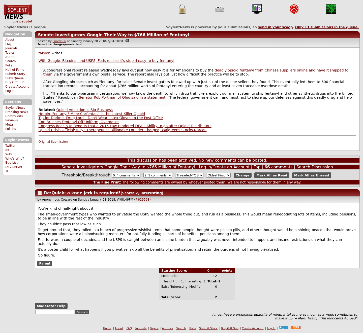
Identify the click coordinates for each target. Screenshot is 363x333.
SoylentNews (17, 14)
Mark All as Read (271, 175)
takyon (44, 53)
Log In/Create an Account (224, 167)
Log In (10, 91)
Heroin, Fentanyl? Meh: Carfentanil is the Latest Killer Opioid (92, 114)
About (9, 40)
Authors (11, 57)
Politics (10, 129)
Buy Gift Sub (14, 82)
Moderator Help (51, 306)
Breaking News (16, 112)
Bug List (11, 162)
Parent (44, 263)
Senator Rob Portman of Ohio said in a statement (122, 97)
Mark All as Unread (311, 175)
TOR (8, 171)
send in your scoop (275, 27)
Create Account (17, 86)
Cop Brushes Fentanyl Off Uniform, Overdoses (79, 122)
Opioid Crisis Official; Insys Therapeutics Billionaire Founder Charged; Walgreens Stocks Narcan (123, 130)
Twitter (10, 145)
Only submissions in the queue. (327, 27)
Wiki (8, 154)
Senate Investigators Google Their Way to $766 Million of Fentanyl (113, 34)
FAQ (8, 44)
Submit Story (15, 74)
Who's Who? (14, 158)
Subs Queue (14, 78)
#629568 (142, 199)
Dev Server (13, 167)
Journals (11, 48)
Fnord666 (59, 41)
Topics (10, 52)
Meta (9, 124)
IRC (7, 150)
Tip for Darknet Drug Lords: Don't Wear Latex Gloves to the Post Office (101, 118)
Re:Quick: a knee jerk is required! (82, 193)
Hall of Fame (14, 69)
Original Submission (53, 141)
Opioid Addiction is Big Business (84, 110)
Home (107, 328)
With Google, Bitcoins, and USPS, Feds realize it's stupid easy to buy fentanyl (106, 61)
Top (257, 167)
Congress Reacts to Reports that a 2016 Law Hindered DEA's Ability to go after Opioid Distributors (125, 126)
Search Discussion (314, 167)
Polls (8, 65)
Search (10, 61)
